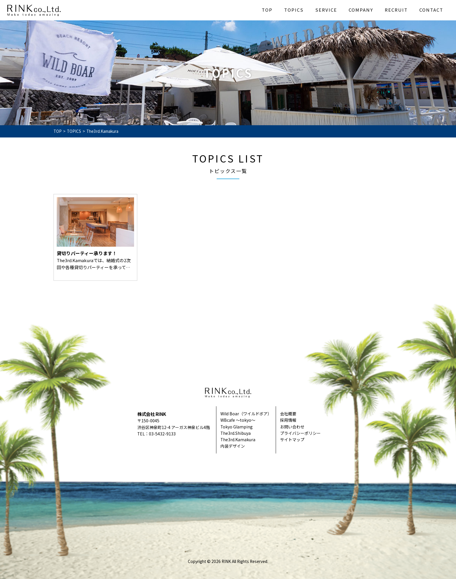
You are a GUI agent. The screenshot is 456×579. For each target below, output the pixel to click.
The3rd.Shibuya (235, 433)
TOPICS (294, 10)
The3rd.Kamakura (237, 439)
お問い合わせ (292, 427)
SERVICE (326, 10)
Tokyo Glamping (236, 427)
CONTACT (431, 10)
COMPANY (361, 10)
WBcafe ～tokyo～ (237, 420)
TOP (267, 10)
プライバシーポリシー (300, 433)
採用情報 (288, 420)
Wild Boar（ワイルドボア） (246, 413)
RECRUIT (396, 10)
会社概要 (288, 413)
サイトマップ (292, 439)
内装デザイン (232, 446)
